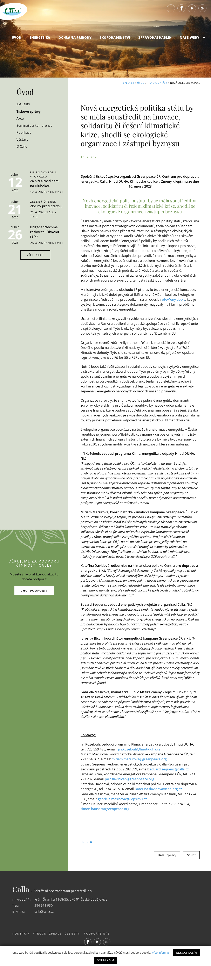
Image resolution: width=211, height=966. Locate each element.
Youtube (192, 10)
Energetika (40, 39)
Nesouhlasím (186, 952)
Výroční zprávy (49, 933)
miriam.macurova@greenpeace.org (139, 759)
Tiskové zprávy (157, 82)
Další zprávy (167, 854)
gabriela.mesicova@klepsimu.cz (122, 798)
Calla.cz (128, 82)
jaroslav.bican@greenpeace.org (129, 779)
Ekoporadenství (115, 39)
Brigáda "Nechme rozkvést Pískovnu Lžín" (44, 232)
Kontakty (21, 933)
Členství (77, 933)
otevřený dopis (173, 299)
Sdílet (191, 854)
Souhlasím (105, 960)
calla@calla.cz (44, 910)
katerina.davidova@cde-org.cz (158, 788)
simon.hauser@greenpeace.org (105, 808)
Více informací (161, 952)
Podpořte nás (103, 933)
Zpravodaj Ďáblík (154, 39)
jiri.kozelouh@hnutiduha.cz (139, 749)
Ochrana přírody (75, 39)
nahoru (86, 841)
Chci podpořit (34, 590)
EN (202, 10)
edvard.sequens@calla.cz (169, 769)
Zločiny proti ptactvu (46, 206)
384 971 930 (43, 904)
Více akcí (35, 255)
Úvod (16, 39)
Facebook (181, 10)
